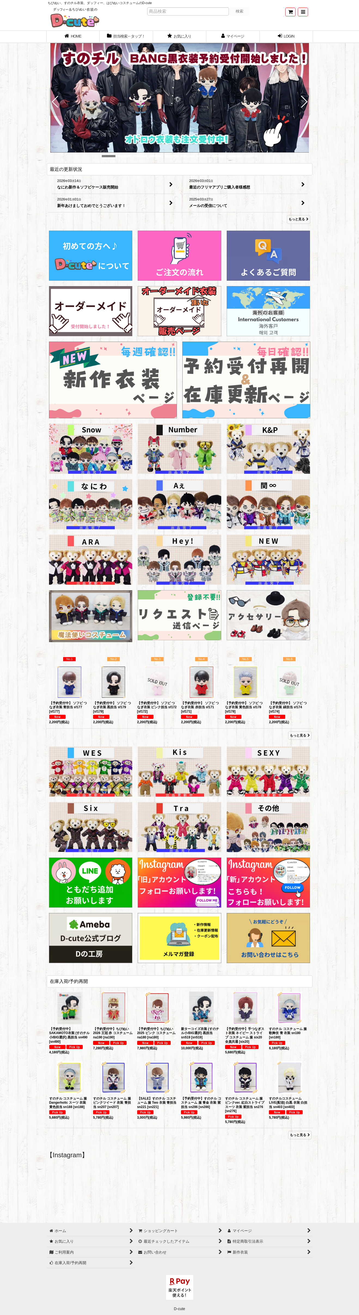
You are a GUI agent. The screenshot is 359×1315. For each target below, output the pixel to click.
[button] (303, 12)
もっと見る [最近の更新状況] (299, 219)
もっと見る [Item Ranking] (300, 735)
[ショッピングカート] (290, 12)
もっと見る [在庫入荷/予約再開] (300, 1135)
